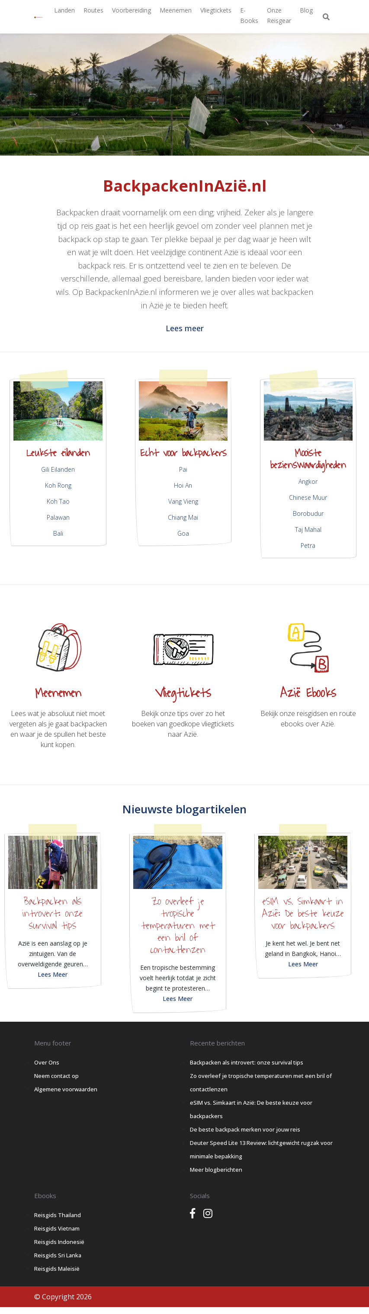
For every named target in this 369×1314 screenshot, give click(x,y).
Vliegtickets (215, 10)
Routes (93, 10)
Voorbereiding (131, 10)
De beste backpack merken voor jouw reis (245, 1129)
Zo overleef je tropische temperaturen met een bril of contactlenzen (178, 926)
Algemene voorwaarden (65, 1089)
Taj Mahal (308, 529)
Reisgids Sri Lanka (57, 1255)
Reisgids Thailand (57, 1215)
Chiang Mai (183, 517)
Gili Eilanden (58, 469)
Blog (306, 10)
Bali (58, 533)
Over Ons (46, 1062)
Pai (183, 469)
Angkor (308, 481)
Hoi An (183, 485)
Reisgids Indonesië (59, 1242)
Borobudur (308, 513)
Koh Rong (58, 485)
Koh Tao (58, 501)
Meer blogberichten (216, 1169)
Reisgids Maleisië (57, 1268)
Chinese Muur (308, 497)
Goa (183, 533)
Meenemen (176, 10)
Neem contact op (56, 1076)
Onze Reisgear (279, 15)
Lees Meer (52, 974)
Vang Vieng (183, 501)
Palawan (58, 517)
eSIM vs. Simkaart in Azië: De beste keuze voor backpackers (303, 913)
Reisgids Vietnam (57, 1228)
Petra (308, 545)
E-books (249, 15)
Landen (64, 10)
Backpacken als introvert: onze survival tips (52, 913)
